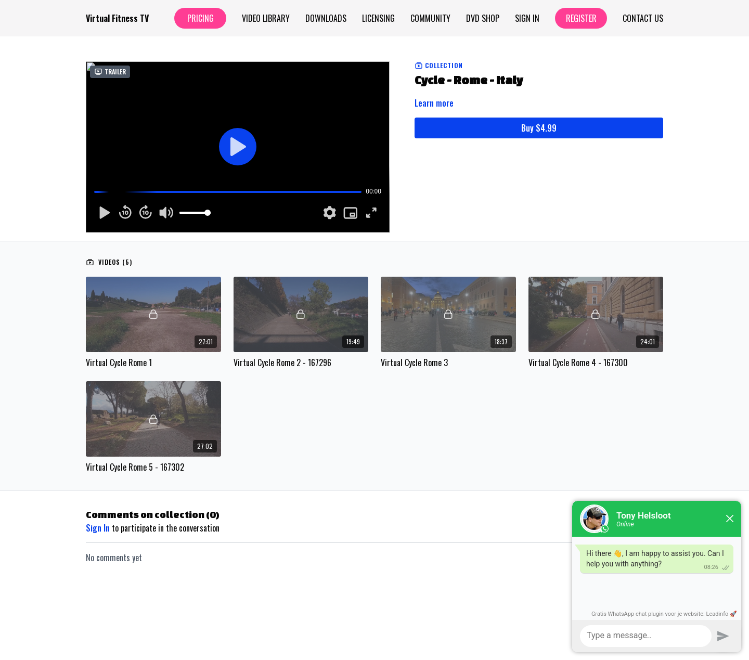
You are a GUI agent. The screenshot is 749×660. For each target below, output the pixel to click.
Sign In (527, 18)
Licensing (378, 18)
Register (581, 18)
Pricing (200, 18)
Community (430, 18)
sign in (98, 528)
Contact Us (643, 18)
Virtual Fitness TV (117, 18)
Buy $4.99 (539, 128)
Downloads (325, 18)
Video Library (266, 18)
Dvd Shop (482, 18)
